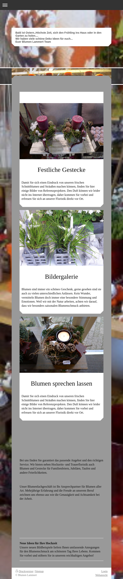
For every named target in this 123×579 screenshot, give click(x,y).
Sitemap (39, 571)
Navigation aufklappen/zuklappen (61, 5)
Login (104, 571)
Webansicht (101, 575)
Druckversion (24, 571)
